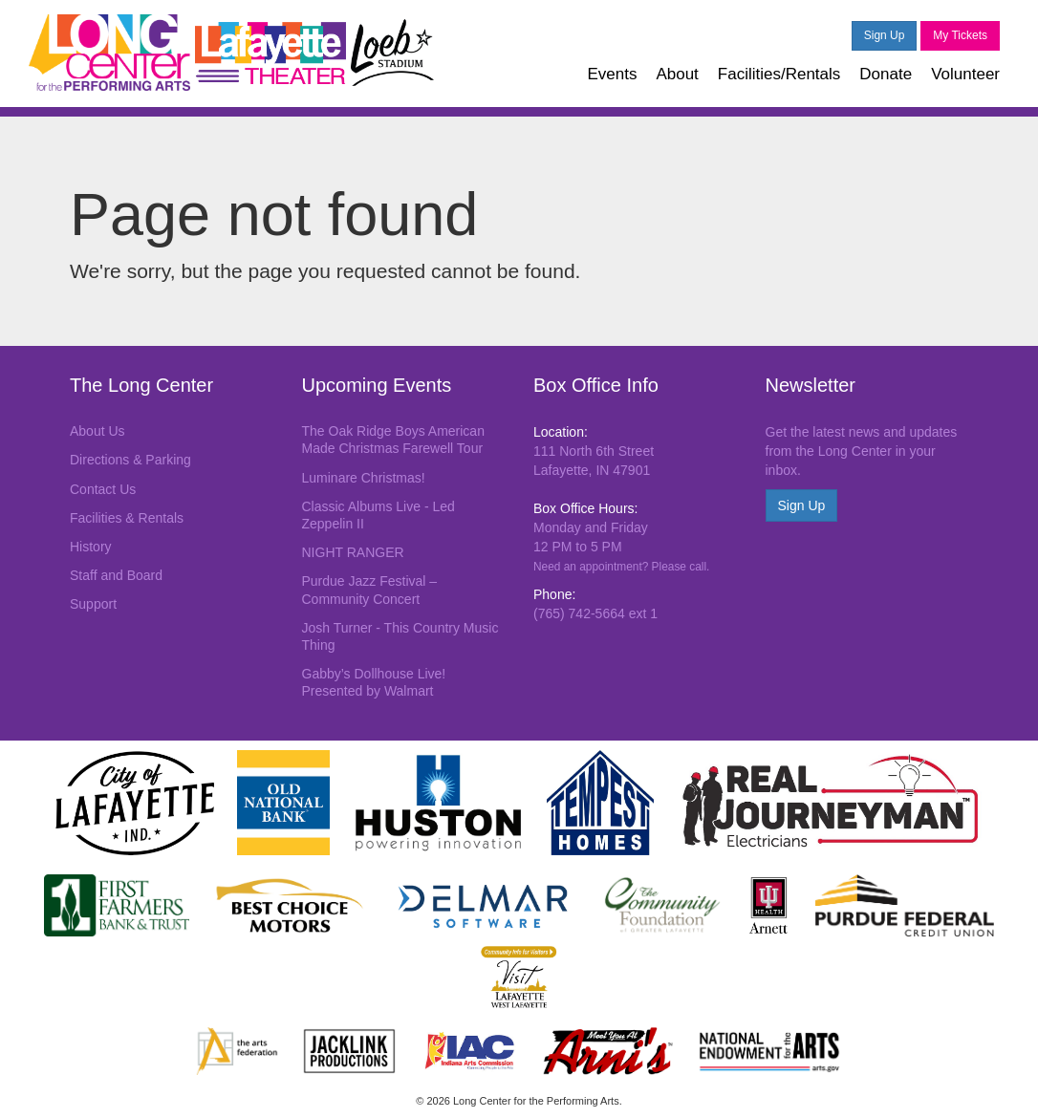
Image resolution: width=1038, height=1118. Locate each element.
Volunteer (965, 74)
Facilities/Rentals (779, 74)
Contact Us (103, 489)
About (677, 74)
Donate (885, 74)
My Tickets (960, 35)
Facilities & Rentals (127, 518)
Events (612, 74)
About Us (97, 431)
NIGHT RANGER (353, 552)
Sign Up (884, 35)
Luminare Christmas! (363, 477)
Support (93, 604)
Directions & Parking (130, 459)
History (91, 546)
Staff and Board (116, 575)
